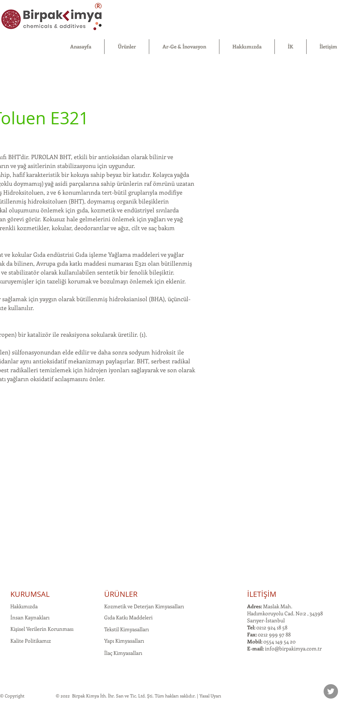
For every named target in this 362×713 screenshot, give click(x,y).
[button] (127, 46)
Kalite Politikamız (30, 640)
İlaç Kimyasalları (123, 652)
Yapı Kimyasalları (124, 640)
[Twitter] (331, 691)
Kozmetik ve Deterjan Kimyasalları (144, 606)
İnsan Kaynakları (29, 617)
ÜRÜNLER (120, 594)
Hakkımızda (24, 606)
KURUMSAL (29, 594)
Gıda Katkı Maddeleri (128, 617)
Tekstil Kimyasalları (126, 629)
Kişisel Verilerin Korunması (42, 628)
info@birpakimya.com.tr (293, 648)
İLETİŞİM (261, 594)
